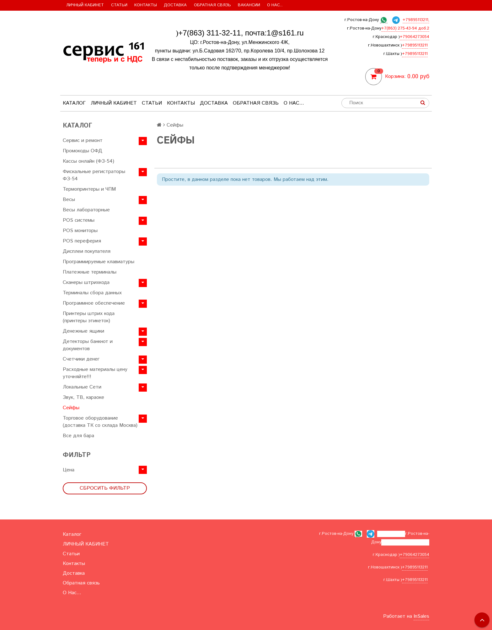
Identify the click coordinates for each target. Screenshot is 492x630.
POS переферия (82, 241)
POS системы (78, 220)
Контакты (145, 5)
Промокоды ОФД (82, 151)
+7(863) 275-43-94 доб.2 (405, 28)
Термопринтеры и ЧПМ (89, 189)
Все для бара (78, 435)
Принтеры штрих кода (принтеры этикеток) (89, 317)
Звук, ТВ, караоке (83, 397)
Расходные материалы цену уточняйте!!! (95, 373)
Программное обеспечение (94, 303)
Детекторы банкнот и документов (88, 345)
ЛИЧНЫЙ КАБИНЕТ (85, 5)
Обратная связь (212, 5)
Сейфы (71, 407)
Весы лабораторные (86, 210)
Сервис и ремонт (83, 140)
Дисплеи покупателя (86, 251)
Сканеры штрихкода (86, 282)
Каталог (74, 103)
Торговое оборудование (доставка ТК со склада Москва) (100, 422)
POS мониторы (80, 230)
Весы (69, 199)
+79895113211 (415, 45)
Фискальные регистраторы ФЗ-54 (94, 175)
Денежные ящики (83, 331)
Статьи (119, 5)
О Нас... (275, 5)
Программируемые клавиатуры (98, 261)
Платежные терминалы (89, 272)
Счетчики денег (81, 359)
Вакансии (249, 5)
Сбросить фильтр (105, 488)
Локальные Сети (82, 387)
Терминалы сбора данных (92, 292)
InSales (421, 616)
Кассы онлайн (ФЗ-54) (88, 161)
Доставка (175, 5)
